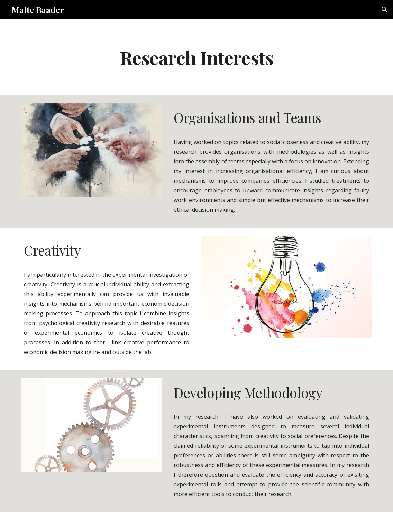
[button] (384, 9)
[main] (196, 57)
